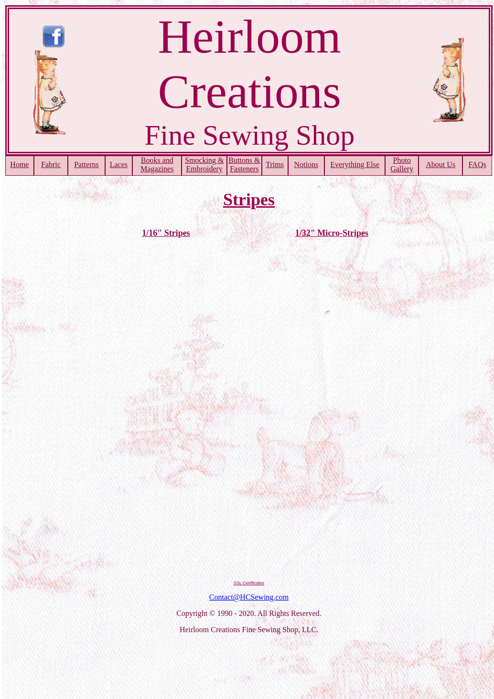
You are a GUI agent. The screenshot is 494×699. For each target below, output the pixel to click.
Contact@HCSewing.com (249, 597)
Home (19, 164)
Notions (306, 164)
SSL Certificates (249, 583)
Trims (275, 164)
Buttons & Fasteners (244, 164)
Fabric (51, 164)
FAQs (477, 164)
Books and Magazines (156, 164)
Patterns (86, 164)
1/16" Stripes (166, 233)
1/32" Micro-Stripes (331, 233)
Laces (119, 164)
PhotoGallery (401, 164)
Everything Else (354, 164)
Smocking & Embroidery (204, 164)
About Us (440, 164)
